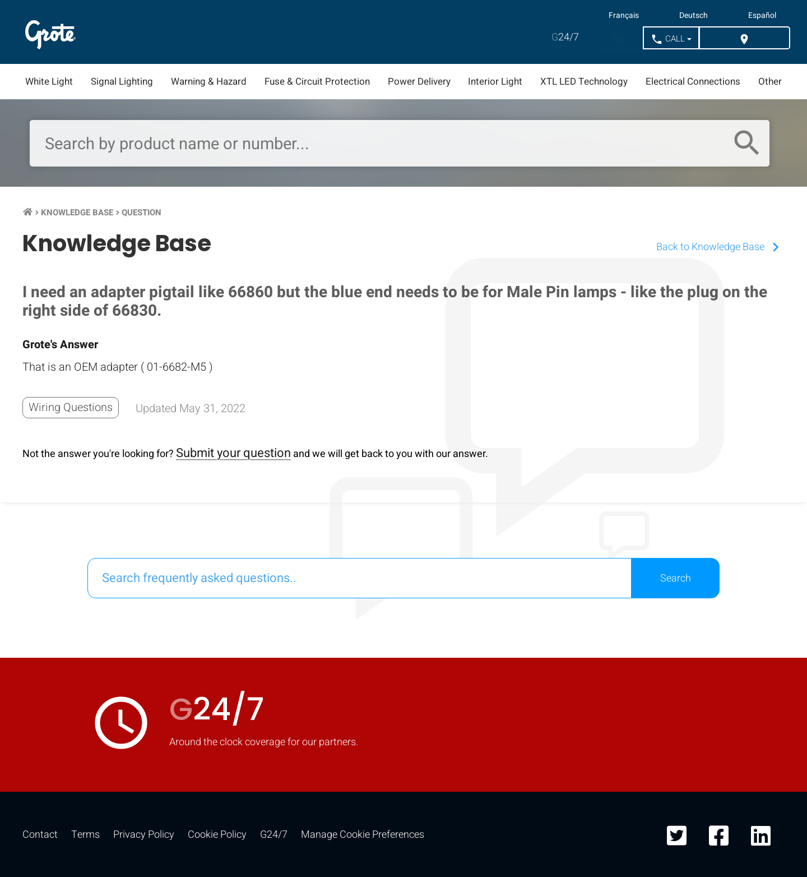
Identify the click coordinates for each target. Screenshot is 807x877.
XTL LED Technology (584, 82)
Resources (295, 32)
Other (770, 82)
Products (122, 32)
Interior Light (495, 82)
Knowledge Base (77, 212)
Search (675, 578)
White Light (49, 82)
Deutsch (693, 16)
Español (762, 16)
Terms (85, 834)
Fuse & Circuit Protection (317, 82)
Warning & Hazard (209, 82)
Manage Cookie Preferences (362, 834)
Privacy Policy (143, 834)
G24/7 (273, 834)
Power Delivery (419, 82)
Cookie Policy (217, 834)
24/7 (565, 37)
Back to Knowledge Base (720, 247)
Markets (207, 32)
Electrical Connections (693, 82)
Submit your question (233, 453)
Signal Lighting (122, 82)
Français (624, 16)
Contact (40, 834)
